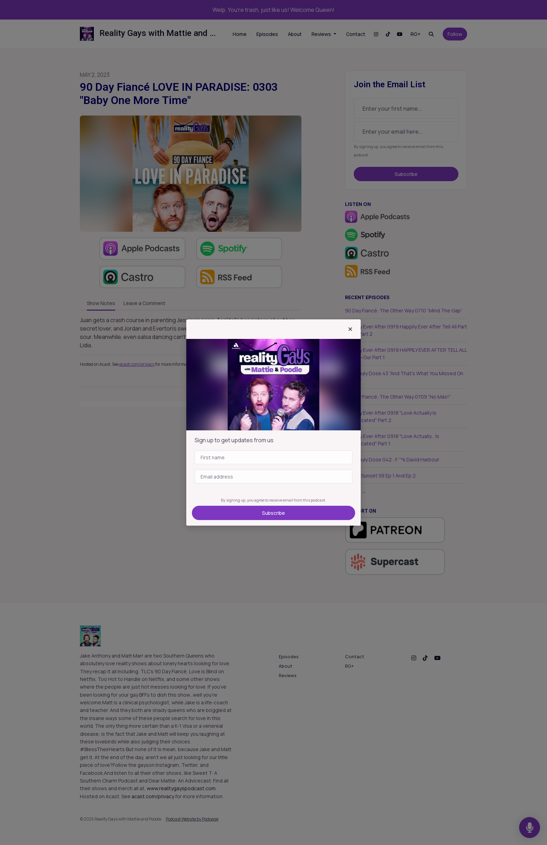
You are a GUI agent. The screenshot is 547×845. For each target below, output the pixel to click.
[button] (350, 329)
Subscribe (273, 513)
